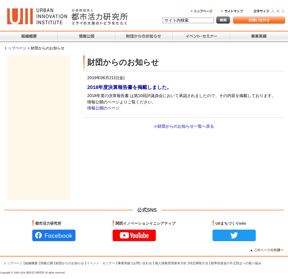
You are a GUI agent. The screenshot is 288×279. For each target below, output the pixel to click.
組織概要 (31, 263)
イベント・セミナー (101, 263)
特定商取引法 (198, 263)
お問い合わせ (142, 263)
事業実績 (124, 263)
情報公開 (46, 263)
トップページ (16, 48)
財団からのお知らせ (70, 263)
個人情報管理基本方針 (171, 263)
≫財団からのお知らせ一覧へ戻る (184, 126)
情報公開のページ (103, 108)
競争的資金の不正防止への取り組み (236, 263)
